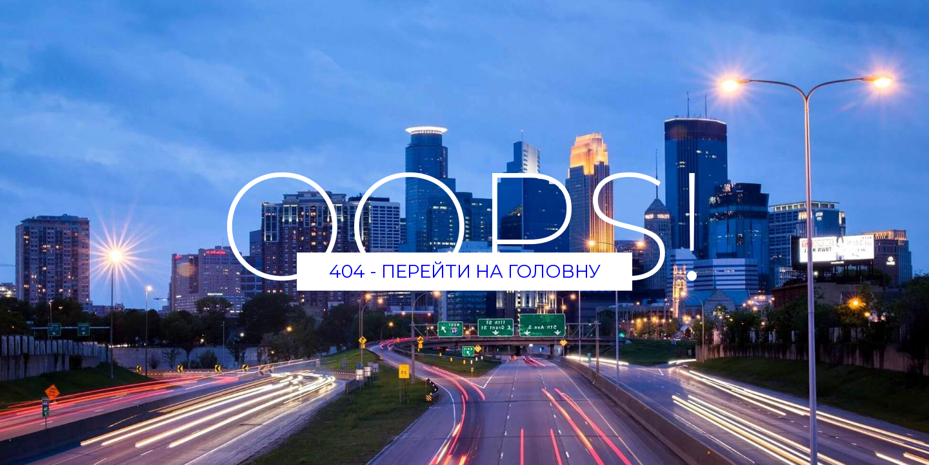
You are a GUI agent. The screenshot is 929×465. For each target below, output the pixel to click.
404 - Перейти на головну (465, 271)
